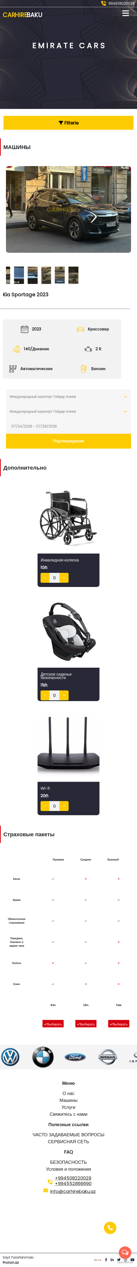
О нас (69, 1093)
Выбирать (53, 1024)
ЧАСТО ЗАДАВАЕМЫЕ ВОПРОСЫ (68, 1135)
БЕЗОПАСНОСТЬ (68, 1162)
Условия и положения (68, 1169)
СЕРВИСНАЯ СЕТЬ (68, 1142)
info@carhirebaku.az (73, 1191)
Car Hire (22, 15)
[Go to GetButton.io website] (125, 1262)
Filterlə (69, 123)
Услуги (68, 1107)
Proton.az (11, 1262)
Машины (68, 1100)
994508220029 (121, 3)
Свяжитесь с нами (68, 1114)
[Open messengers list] (125, 1252)
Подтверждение (68, 441)
